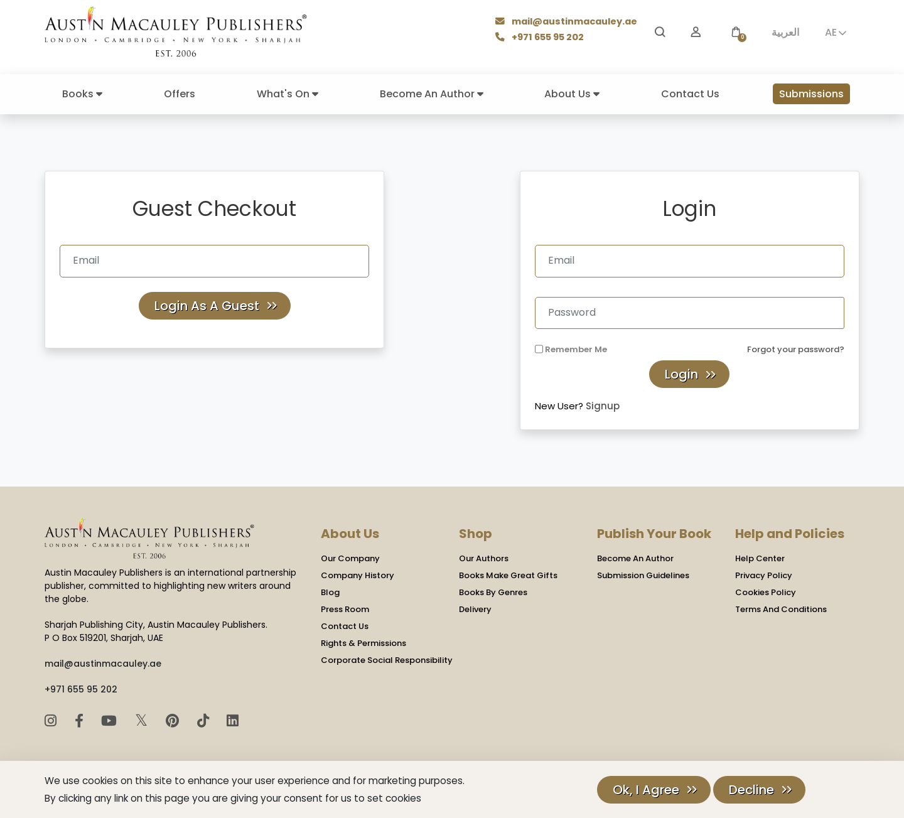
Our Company (350, 558)
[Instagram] (52, 721)
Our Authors (483, 558)
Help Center (760, 558)
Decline (751, 790)
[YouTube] (111, 721)
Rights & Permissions (363, 643)
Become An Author (431, 94)
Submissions (811, 94)
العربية (785, 32)
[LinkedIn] (233, 721)
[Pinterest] (174, 721)
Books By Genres (493, 592)
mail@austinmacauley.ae (567, 22)
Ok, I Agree (646, 790)
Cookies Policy (765, 592)
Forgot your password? (795, 349)
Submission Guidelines (643, 575)
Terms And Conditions (781, 609)
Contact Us (690, 94)
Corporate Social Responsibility (387, 660)
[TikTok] (205, 721)
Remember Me (576, 349)
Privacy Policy (763, 575)
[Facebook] (81, 721)
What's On (287, 94)
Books (82, 94)
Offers (179, 94)
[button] (736, 32)
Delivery (475, 609)
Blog (330, 592)
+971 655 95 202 (541, 38)
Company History (357, 575)
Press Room (345, 609)
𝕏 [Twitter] (143, 720)
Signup (603, 405)
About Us (572, 94)
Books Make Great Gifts (508, 575)
